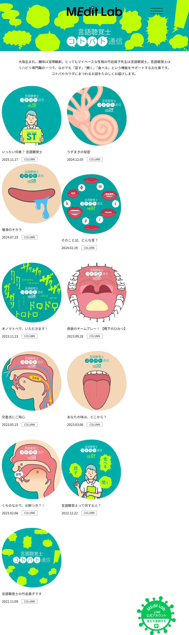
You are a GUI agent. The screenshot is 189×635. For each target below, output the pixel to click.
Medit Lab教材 (10, 547)
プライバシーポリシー (13, 608)
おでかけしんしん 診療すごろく (52, 560)
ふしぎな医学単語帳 (45, 573)
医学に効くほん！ (44, 567)
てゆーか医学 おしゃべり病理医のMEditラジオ (61, 528)
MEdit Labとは (10, 534)
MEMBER (7, 541)
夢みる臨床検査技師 (45, 599)
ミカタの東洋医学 (44, 580)
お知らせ (7, 528)
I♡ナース (39, 593)
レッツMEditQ (42, 541)
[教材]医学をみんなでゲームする (53, 606)
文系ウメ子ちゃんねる (47, 547)
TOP (4, 522)
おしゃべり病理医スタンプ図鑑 (52, 554)
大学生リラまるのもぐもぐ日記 (52, 534)
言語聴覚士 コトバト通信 (48, 586)
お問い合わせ (9, 553)
